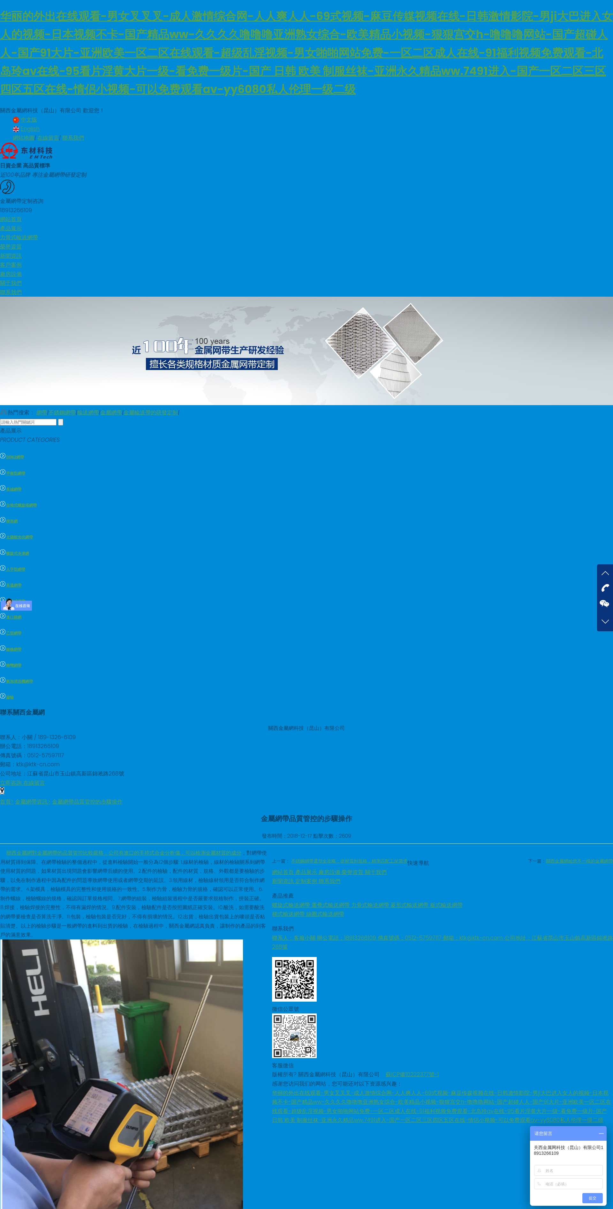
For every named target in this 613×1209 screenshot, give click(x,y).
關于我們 (376, 872)
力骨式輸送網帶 (371, 905)
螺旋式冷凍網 (14, 553)
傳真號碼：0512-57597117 (410, 938)
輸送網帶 (88, 412)
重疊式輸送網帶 (331, 905)
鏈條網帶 (10, 649)
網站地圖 (23, 138)
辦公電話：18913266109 (347, 938)
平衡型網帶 (12, 473)
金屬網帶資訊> (32, 801)
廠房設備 (330, 872)
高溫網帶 (10, 585)
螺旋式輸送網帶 (292, 905)
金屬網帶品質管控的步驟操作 (87, 801)
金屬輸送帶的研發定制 (151, 412)
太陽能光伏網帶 (16, 537)
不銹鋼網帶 (62, 412)
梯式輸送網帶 (289, 914)
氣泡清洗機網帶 (16, 681)
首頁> (7, 801)
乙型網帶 (10, 633)
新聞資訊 (283, 881)
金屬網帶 (111, 412)
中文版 (25, 119)
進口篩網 (10, 617)
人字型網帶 (12, 569)
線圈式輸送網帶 (325, 914)
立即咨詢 (11, 783)
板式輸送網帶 (446, 905)
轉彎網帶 (10, 665)
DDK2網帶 (12, 457)
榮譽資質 (353, 872)
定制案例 (307, 881)
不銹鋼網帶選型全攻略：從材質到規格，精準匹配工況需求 (349, 861)
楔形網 (9, 521)
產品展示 (307, 872)
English (26, 129)
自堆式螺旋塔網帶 (18, 505)
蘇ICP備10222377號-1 (412, 1074)
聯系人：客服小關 (294, 938)
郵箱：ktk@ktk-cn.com (473, 938)
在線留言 (48, 138)
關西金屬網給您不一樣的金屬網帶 (579, 861)
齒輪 (7, 697)
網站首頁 (283, 872)
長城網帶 (10, 489)
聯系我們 (73, 138)
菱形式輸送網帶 (410, 905)
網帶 (41, 412)
